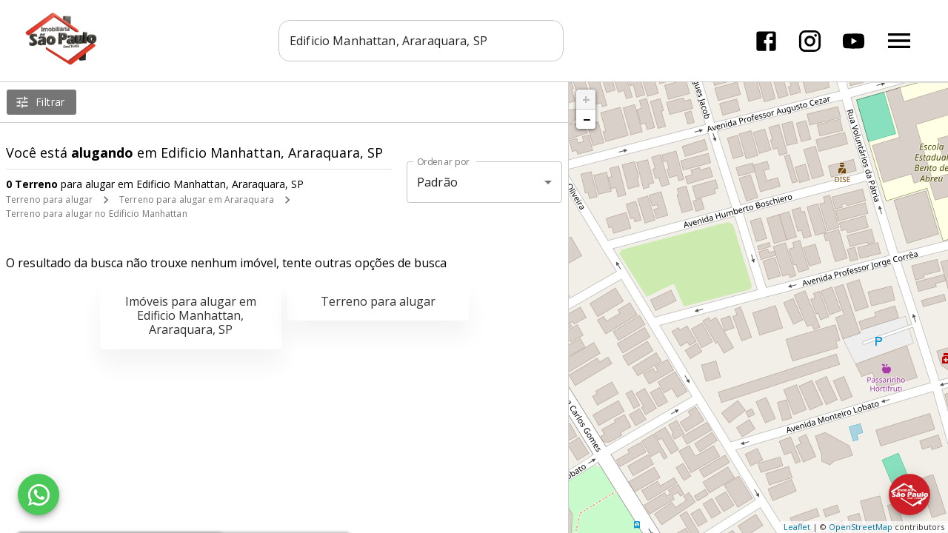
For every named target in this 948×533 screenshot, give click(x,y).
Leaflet (797, 526)
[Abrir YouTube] (854, 41)
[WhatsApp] (38, 494)
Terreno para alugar (49, 199)
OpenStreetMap (860, 526)
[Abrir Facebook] (766, 41)
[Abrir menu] (899, 40)
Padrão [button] (437, 182)
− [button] (586, 119)
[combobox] (421, 40)
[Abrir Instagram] (810, 41)
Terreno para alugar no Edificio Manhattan (96, 213)
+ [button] (586, 99)
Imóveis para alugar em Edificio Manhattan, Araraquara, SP (190, 315)
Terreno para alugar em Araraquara (196, 199)
